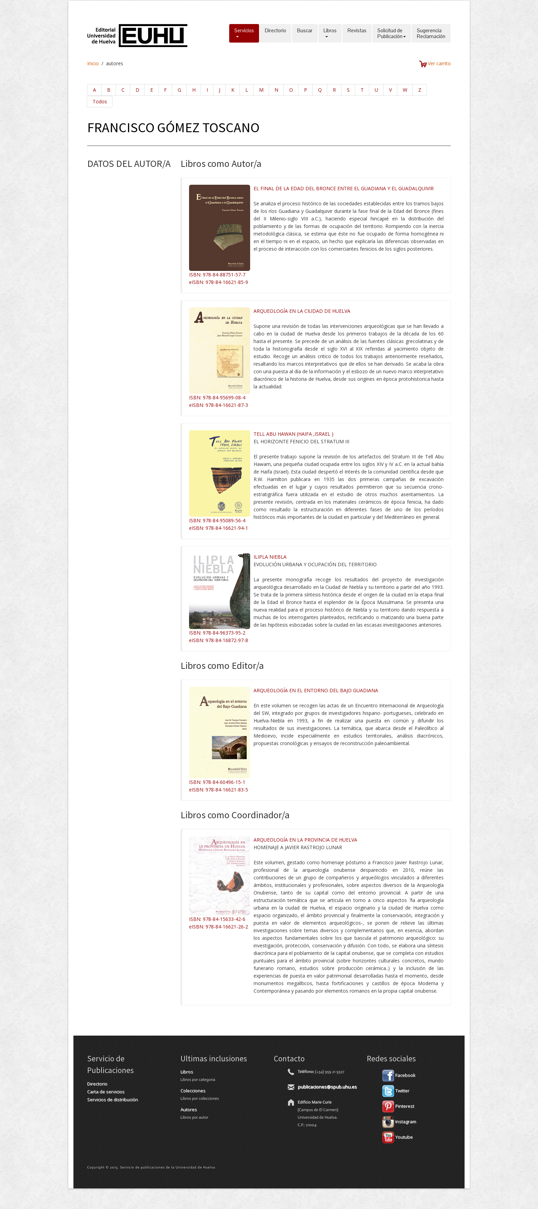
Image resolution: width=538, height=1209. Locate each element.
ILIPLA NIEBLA (270, 557)
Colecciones (193, 1090)
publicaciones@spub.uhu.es (327, 1087)
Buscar (305, 33)
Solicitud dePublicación (391, 33)
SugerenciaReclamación (431, 33)
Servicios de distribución (112, 1099)
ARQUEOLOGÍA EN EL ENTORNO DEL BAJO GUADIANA (316, 690)
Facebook (399, 1075)
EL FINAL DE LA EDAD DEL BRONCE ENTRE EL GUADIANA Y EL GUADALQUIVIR (344, 188)
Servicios (244, 33)
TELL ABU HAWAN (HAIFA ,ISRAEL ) (294, 434)
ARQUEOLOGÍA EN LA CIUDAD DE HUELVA (302, 311)
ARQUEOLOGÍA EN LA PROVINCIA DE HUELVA (305, 839)
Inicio (93, 63)
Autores (188, 1109)
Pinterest (398, 1106)
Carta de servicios (106, 1091)
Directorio (275, 33)
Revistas (357, 33)
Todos (100, 101)
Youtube (397, 1137)
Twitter (395, 1090)
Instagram (399, 1121)
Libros (330, 33)
